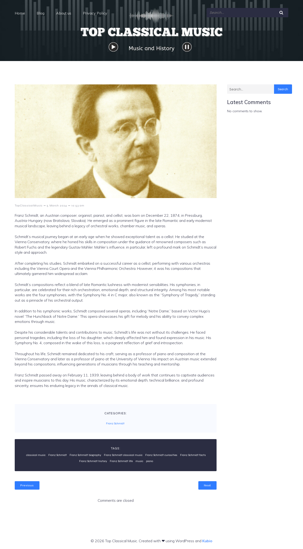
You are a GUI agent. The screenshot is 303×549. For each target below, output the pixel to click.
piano (149, 459)
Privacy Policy (95, 12)
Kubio (207, 539)
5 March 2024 (57, 203)
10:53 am (77, 203)
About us (63, 12)
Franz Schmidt (115, 421)
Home (20, 12)
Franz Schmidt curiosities (161, 453)
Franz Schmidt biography (85, 453)
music (139, 459)
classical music (36, 453)
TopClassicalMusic (29, 203)
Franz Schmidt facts (193, 453)
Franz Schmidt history (93, 459)
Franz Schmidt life (121, 459)
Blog (40, 12)
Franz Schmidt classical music (123, 453)
